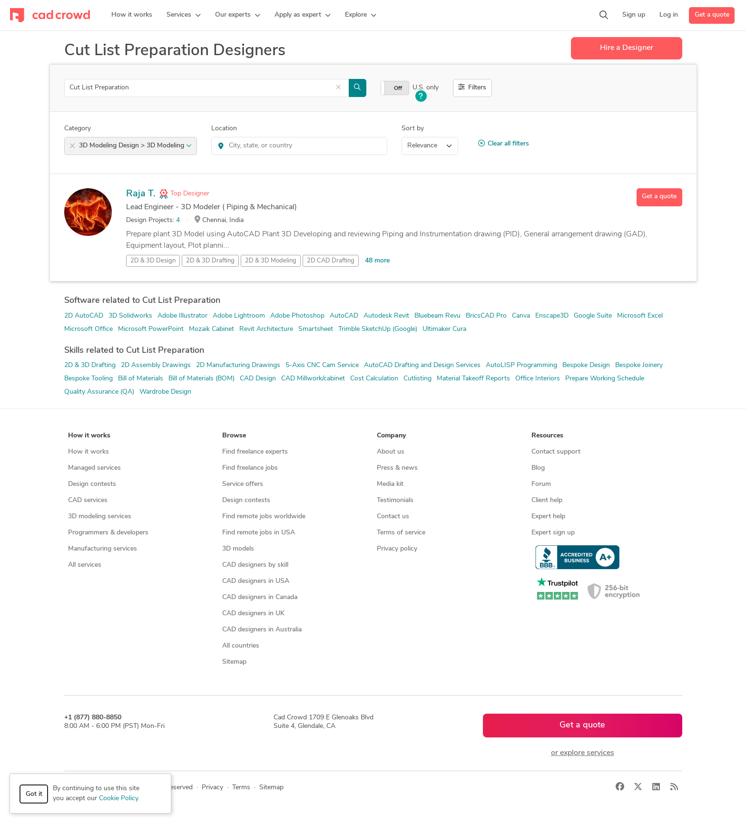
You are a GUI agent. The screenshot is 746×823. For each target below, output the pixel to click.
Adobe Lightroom (239, 316)
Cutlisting (417, 378)
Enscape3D (552, 316)
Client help (546, 500)
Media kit (390, 484)
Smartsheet (315, 329)
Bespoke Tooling (88, 378)
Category (77, 128)
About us (390, 451)
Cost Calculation (374, 378)
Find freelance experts (255, 451)
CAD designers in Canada (259, 597)
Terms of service (401, 532)
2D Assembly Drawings (156, 365)
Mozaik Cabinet (211, 329)
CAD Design (258, 378)
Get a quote (712, 15)
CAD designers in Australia (262, 629)
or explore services (582, 753)
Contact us (393, 516)
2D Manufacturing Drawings (238, 365)
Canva (521, 316)
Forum (541, 484)
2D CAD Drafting (330, 261)
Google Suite (593, 316)
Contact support (555, 451)
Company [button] (391, 435)
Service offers (242, 484)
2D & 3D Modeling (270, 261)
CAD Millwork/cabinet (313, 378)
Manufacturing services (102, 548)
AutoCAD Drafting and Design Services (422, 365)
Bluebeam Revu (437, 316)
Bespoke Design (586, 365)
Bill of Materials (140, 378)
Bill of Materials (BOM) (201, 378)
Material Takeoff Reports (473, 378)
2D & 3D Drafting (210, 261)
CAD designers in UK (253, 613)
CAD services (88, 500)
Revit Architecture (266, 329)
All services (84, 565)
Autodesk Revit (386, 316)
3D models (238, 548)
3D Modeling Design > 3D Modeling (135, 145)
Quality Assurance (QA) (99, 392)
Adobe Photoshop (297, 316)
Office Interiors (537, 378)
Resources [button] (547, 435)
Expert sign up (553, 532)
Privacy (212, 787)
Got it (34, 794)
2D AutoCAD (83, 316)
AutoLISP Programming (521, 365)
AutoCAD (344, 316)
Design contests (92, 484)
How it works (88, 451)
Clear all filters (503, 143)
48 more (377, 260)
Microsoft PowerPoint (151, 329)
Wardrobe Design (165, 392)
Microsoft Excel (640, 316)
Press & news (397, 468)
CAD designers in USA (255, 581)
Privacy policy (397, 548)
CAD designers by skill (255, 565)
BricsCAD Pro (486, 316)
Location (224, 128)
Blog (538, 468)
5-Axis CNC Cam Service (322, 365)
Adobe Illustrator (182, 316)
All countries (240, 645)
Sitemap (234, 662)
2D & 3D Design (153, 261)
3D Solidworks (130, 316)
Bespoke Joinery (639, 365)
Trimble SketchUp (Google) (377, 329)
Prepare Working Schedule (604, 378)
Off (398, 88)
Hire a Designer (626, 48)
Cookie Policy (118, 798)
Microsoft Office (88, 329)
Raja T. (141, 194)
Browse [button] (234, 435)
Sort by (413, 128)
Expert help (548, 516)
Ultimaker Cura (444, 329)
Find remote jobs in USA (258, 532)
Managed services (94, 468)
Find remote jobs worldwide (263, 516)
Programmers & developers (108, 532)
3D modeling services (99, 516)
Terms (241, 787)
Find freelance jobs (250, 468)
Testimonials (395, 500)
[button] (183, 15)
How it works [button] (89, 435)
